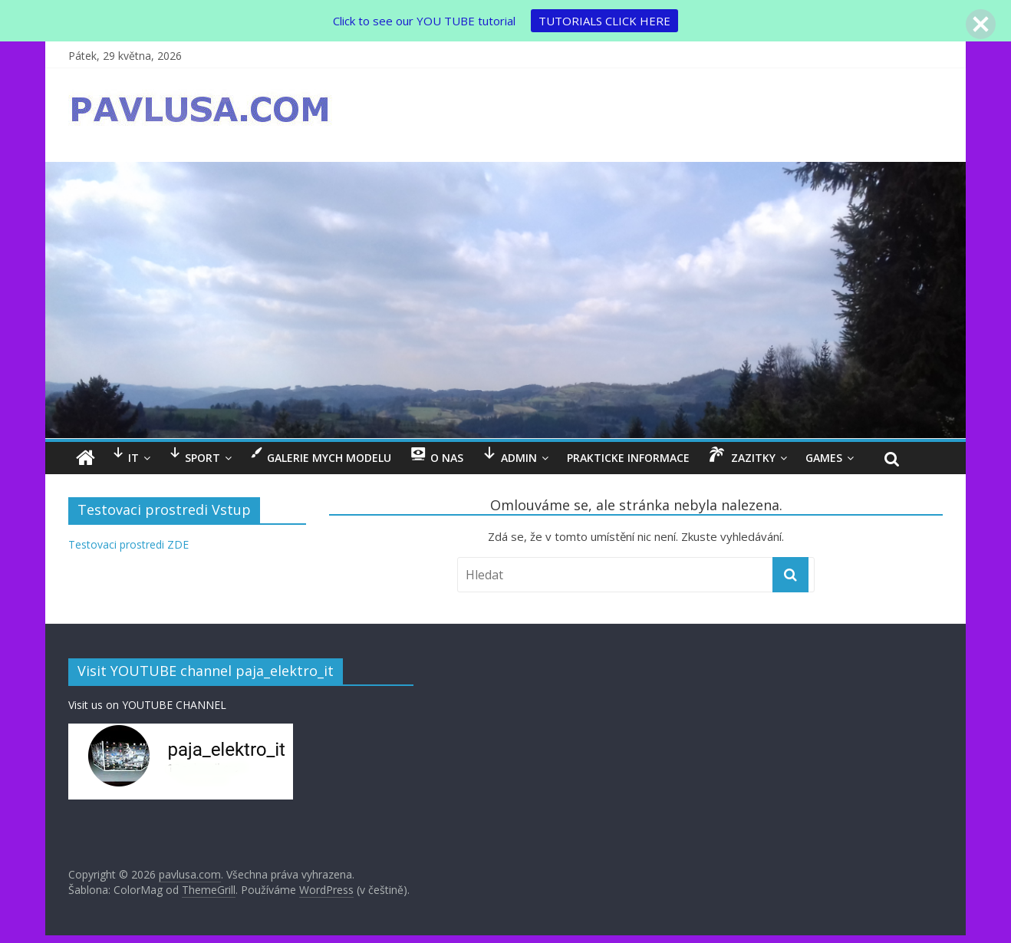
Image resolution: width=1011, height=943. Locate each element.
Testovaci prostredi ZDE (128, 544)
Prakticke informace (628, 457)
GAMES (823, 457)
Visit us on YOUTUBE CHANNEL (147, 704)
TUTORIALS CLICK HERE (604, 20)
